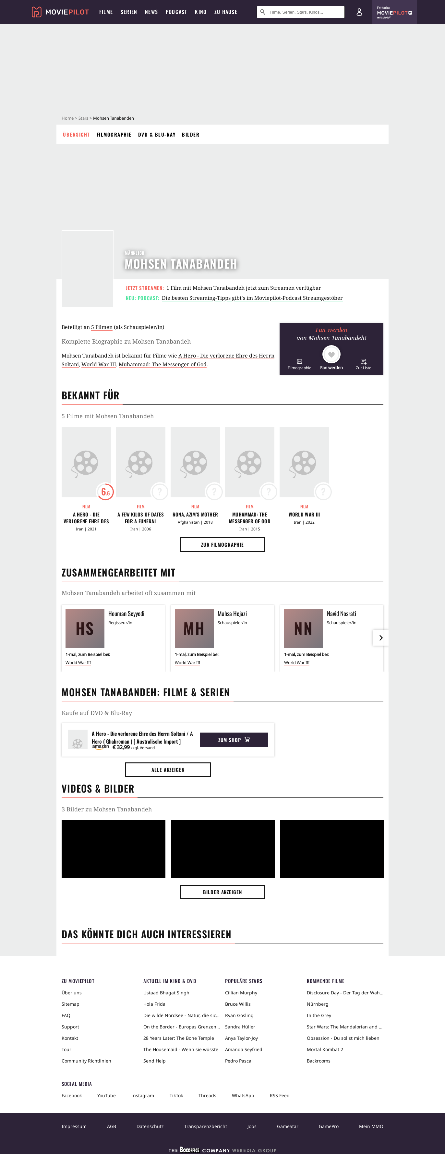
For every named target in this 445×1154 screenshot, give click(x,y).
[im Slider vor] (381, 638)
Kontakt (70, 1038)
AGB (111, 1126)
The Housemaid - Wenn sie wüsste (180, 1049)
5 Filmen (102, 327)
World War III (98, 364)
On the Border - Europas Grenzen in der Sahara (181, 1027)
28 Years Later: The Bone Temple (178, 1038)
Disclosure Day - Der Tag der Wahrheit (345, 993)
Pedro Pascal (239, 1061)
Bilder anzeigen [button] (222, 891)
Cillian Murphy (241, 993)
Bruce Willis (238, 1004)
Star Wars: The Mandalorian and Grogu (345, 1027)
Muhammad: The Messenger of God (163, 364)
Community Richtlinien (86, 1061)
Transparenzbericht (205, 1126)
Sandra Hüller (240, 1027)
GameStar (287, 1126)
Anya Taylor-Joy (241, 1038)
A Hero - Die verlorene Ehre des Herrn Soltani (86, 518)
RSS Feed (280, 1095)
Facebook (72, 1095)
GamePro (329, 1126)
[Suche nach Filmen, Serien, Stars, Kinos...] (301, 12)
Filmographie (114, 134)
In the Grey (319, 1015)
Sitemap (70, 1004)
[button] (299, 364)
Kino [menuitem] (201, 12)
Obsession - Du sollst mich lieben (343, 1038)
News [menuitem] (151, 12)
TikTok (176, 1095)
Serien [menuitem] (129, 12)
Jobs (252, 1126)
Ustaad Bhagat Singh (166, 993)
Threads (207, 1095)
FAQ (66, 1015)
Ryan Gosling (239, 1015)
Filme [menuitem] (106, 12)
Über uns (72, 993)
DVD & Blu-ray (157, 134)
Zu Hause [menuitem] (225, 12)
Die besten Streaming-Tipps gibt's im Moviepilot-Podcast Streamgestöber (252, 297)
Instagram (142, 1095)
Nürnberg (318, 1004)
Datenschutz (150, 1126)
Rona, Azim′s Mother (195, 514)
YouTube (106, 1095)
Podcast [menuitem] (176, 12)
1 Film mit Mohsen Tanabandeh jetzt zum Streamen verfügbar (243, 287)
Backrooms (319, 1061)
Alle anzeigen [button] (168, 769)
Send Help (154, 1061)
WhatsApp (243, 1095)
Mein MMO (371, 1126)
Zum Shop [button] (234, 739)
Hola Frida (154, 1004)
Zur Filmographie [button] (222, 544)
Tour (66, 1049)
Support (70, 1027)
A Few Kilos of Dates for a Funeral (140, 518)
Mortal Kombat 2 (325, 1049)
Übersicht (76, 134)
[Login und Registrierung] (359, 12)
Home (68, 118)
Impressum (74, 1126)
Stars (83, 118)
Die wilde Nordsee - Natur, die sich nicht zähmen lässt (181, 1015)
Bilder (190, 134)
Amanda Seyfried (243, 1049)
